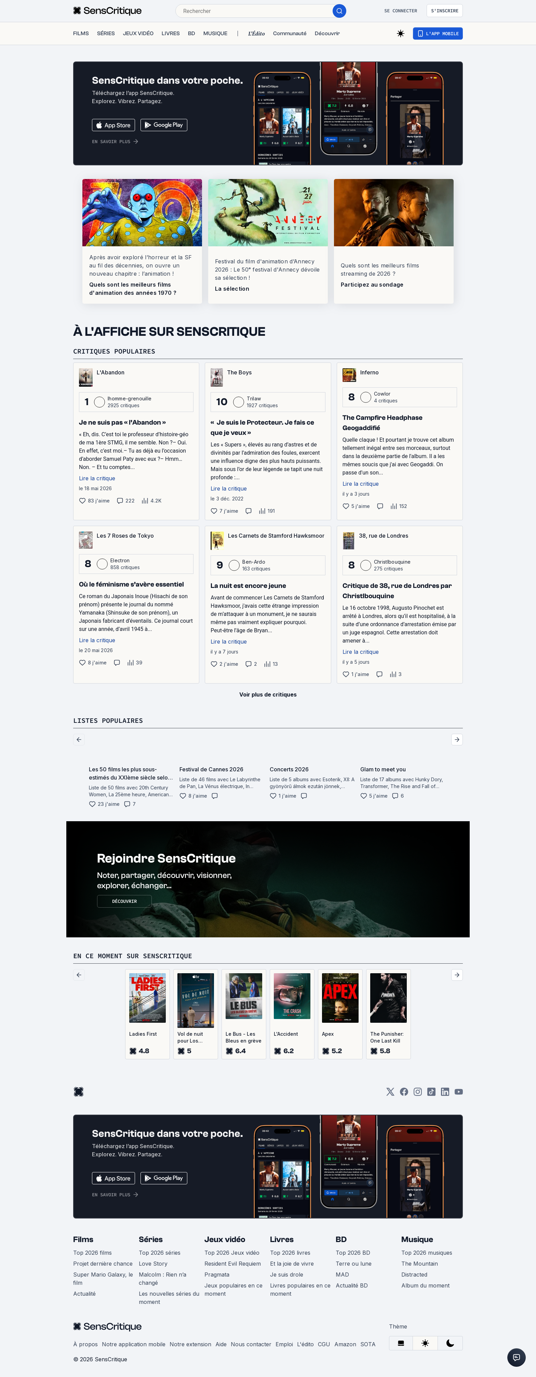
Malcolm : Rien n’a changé (162, 1278)
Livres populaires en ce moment (300, 1289)
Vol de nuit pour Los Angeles (190, 1037)
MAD (342, 1274)
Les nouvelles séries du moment (169, 1297)
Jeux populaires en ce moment (233, 1289)
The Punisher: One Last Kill (387, 1037)
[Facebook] (404, 1094)
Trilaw (254, 398)
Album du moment (425, 1285)
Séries (151, 1239)
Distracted (414, 1274)
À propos (85, 1344)
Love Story (153, 1263)
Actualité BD (352, 1285)
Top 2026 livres (290, 1252)
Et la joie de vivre (292, 1263)
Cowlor (382, 394)
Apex (328, 1034)
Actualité (84, 1293)
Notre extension (190, 1344)
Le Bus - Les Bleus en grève (244, 1037)
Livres (282, 1239)
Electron (120, 560)
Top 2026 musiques (426, 1252)
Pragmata (216, 1274)
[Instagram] (418, 1094)
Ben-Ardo (253, 562)
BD (341, 1239)
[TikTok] (431, 1094)
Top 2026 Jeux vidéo (231, 1252)
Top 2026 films (92, 1252)
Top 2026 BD (353, 1252)
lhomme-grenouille (129, 398)
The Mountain (419, 1263)
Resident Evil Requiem (232, 1263)
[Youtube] (459, 1094)
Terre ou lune (354, 1263)
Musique (417, 1239)
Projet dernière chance (103, 1263)
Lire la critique (97, 478)
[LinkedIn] (445, 1094)
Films (83, 1239)
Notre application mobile (133, 1344)
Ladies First (143, 1034)
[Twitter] (390, 1094)
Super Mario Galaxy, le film (103, 1278)
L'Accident (286, 1034)
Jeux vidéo (224, 1239)
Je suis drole (286, 1274)
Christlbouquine (392, 562)
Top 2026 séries (159, 1252)
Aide (221, 1344)
